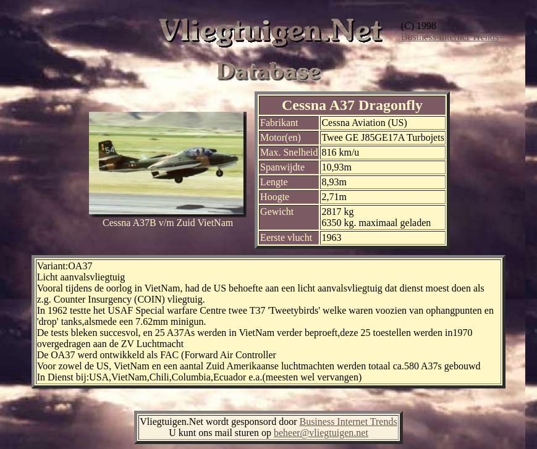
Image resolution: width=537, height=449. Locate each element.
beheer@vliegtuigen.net (321, 432)
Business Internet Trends (450, 36)
